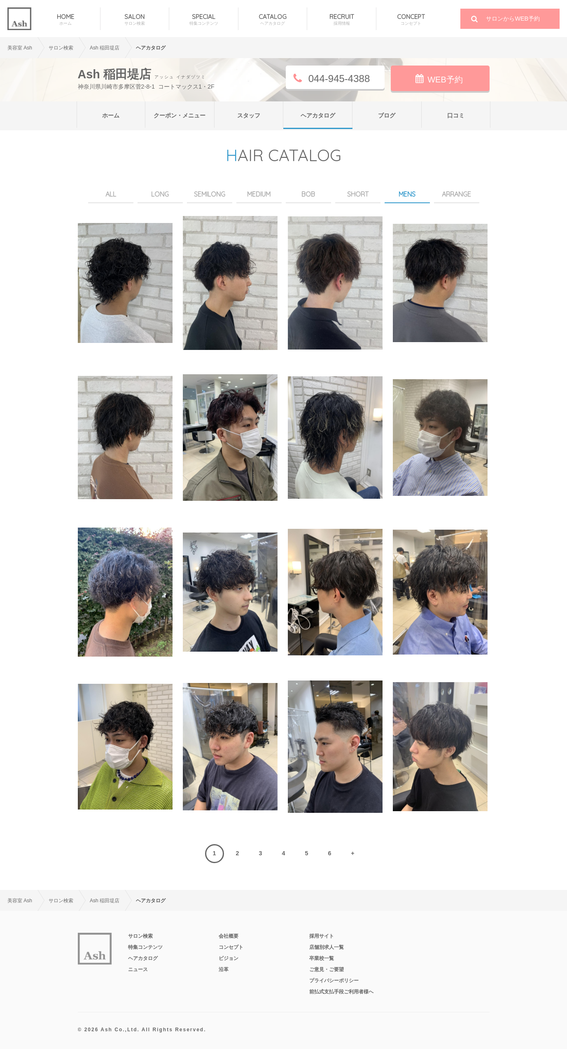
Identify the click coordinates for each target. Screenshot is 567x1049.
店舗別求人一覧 (326, 947)
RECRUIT (341, 19)
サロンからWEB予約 (513, 18)
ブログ (386, 115)
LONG (160, 194)
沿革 (224, 969)
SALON (135, 19)
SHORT (358, 194)
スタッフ (248, 115)
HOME (66, 19)
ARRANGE (456, 194)
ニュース (138, 969)
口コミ (455, 115)
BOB (308, 194)
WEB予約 (445, 79)
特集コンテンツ (145, 947)
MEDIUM (259, 194)
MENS (407, 194)
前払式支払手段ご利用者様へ (341, 992)
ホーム (110, 115)
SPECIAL (203, 19)
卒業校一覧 (321, 958)
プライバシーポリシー (334, 980)
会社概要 (228, 936)
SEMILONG (209, 194)
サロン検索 (140, 936)
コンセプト (231, 947)
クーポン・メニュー (179, 115)
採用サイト (321, 936)
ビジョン (228, 958)
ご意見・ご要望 (326, 969)
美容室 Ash (19, 48)
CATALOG (273, 19)
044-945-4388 (339, 78)
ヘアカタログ (318, 115)
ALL (110, 194)
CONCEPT (411, 19)
